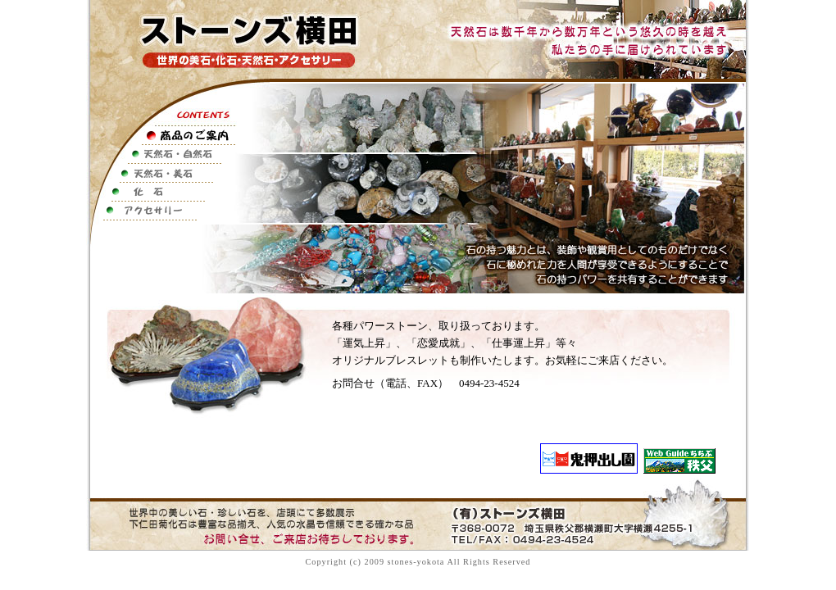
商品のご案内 (160, 135)
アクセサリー (160, 211)
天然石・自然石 (160, 154)
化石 (160, 192)
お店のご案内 (160, 229)
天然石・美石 (160, 173)
